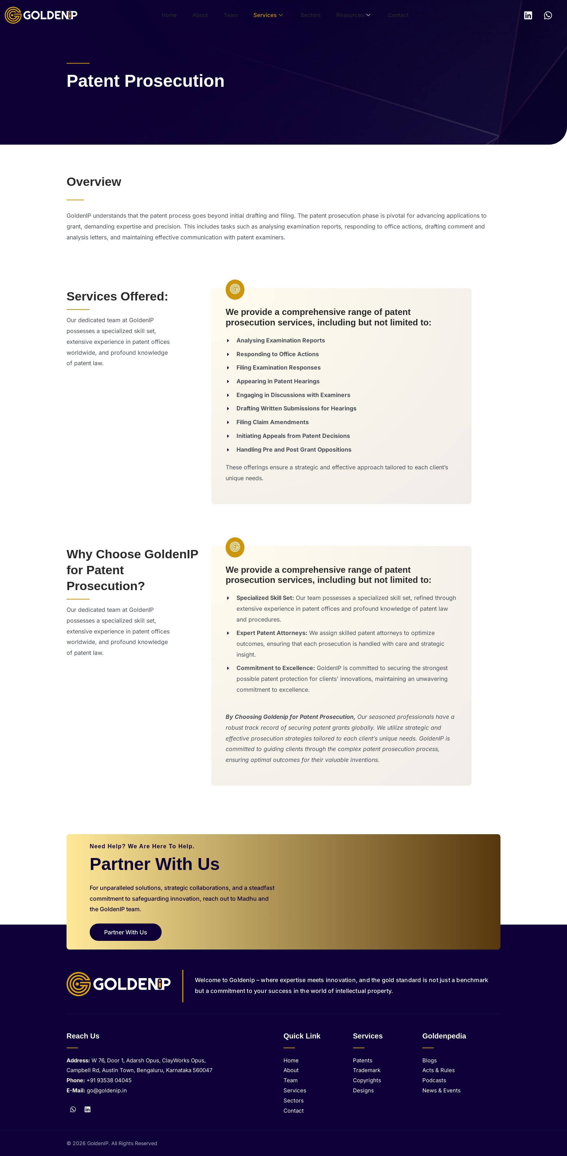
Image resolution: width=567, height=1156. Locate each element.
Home (179, 15)
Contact (384, 15)
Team (232, 15)
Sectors (304, 15)
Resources (343, 15)
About (206, 15)
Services (266, 15)
